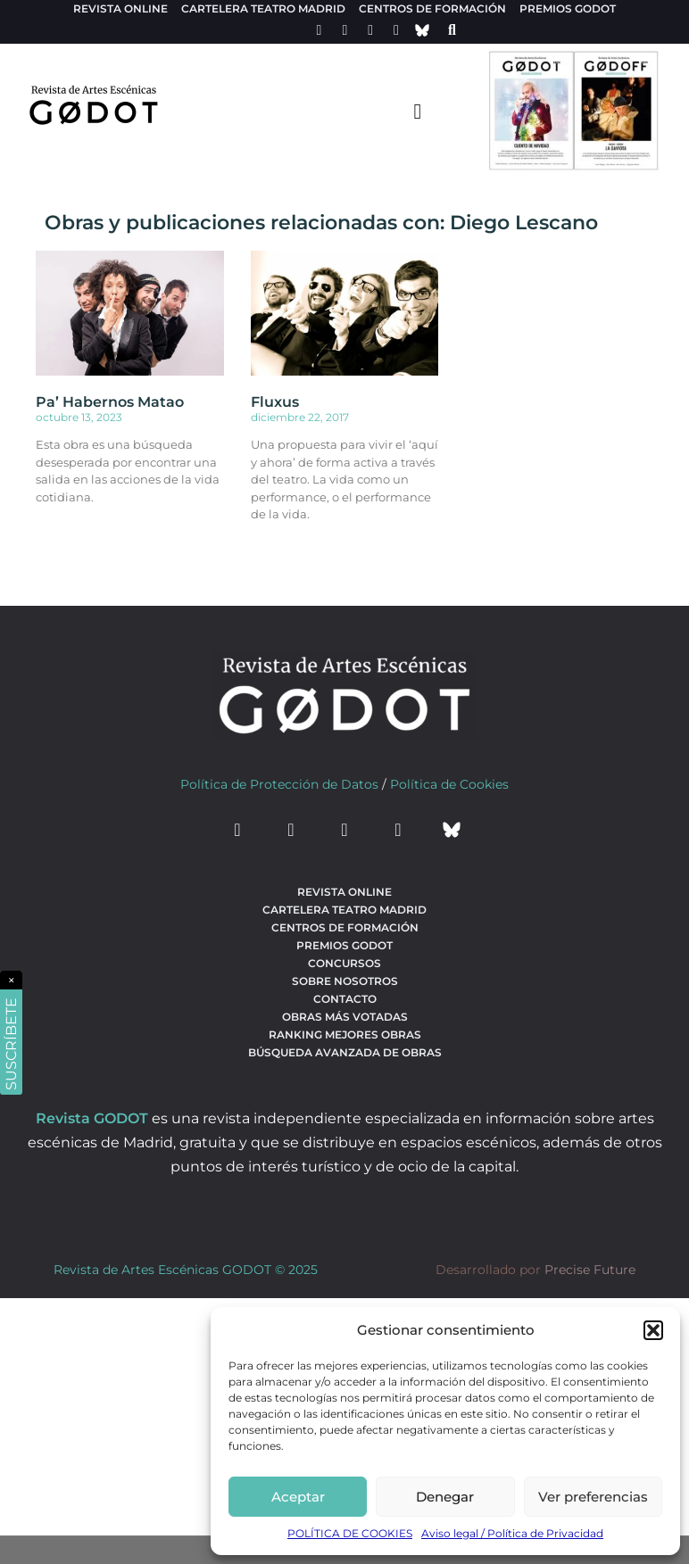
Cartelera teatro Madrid (263, 8)
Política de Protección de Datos (279, 784)
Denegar (445, 1496)
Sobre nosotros (345, 981)
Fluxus (275, 401)
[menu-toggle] (417, 110)
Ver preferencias (593, 1496)
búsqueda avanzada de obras (345, 1052)
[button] (653, 1330)
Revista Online (120, 8)
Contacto (345, 998)
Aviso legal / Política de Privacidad (512, 1533)
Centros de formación (432, 8)
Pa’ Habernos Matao (110, 401)
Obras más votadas (345, 1016)
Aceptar (298, 1496)
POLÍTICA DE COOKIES (349, 1533)
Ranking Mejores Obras (345, 1034)
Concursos (344, 963)
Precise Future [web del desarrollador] (589, 1270)
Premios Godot (567, 8)
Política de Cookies (449, 784)
